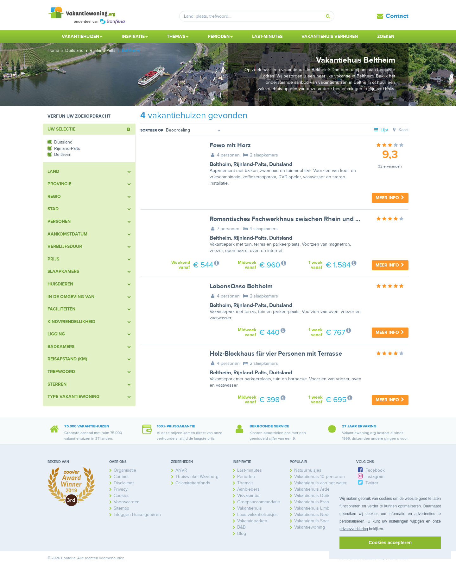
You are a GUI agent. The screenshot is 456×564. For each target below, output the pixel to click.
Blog (241, 533)
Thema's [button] (177, 36)
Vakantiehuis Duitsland (316, 495)
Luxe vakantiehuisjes (257, 514)
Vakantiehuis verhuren (329, 36)
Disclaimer (124, 483)
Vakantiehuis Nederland (317, 514)
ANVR (181, 470)
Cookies (122, 495)
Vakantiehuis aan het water (320, 483)
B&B (241, 527)
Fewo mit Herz (230, 145)
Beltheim (220, 164)
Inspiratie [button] (135, 36)
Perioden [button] (220, 36)
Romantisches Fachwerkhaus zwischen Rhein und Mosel (291, 219)
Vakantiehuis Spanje (313, 521)
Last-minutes (267, 36)
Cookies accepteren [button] (390, 542)
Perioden (246, 476)
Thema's (245, 483)
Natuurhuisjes (307, 470)
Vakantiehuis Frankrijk (315, 502)
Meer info (390, 197)
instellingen (398, 521)
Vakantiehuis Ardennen (317, 489)
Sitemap (121, 508)
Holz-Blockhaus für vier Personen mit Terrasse (276, 354)
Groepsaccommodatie (258, 502)
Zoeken (385, 36)
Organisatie (125, 470)
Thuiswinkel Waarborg (196, 476)
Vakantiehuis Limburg (315, 508)
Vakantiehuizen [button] (82, 36)
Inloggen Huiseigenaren (137, 514)
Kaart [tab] (399, 129)
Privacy (121, 489)
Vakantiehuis (249, 508)
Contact (397, 16)
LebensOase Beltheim (241, 286)
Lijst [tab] (381, 129)
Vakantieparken (252, 521)
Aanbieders (248, 489)
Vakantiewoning (309, 527)
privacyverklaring (353, 529)
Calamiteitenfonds (192, 483)
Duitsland (280, 164)
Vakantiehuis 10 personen (319, 476)
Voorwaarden (127, 502)
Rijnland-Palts (250, 164)
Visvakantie (248, 495)
